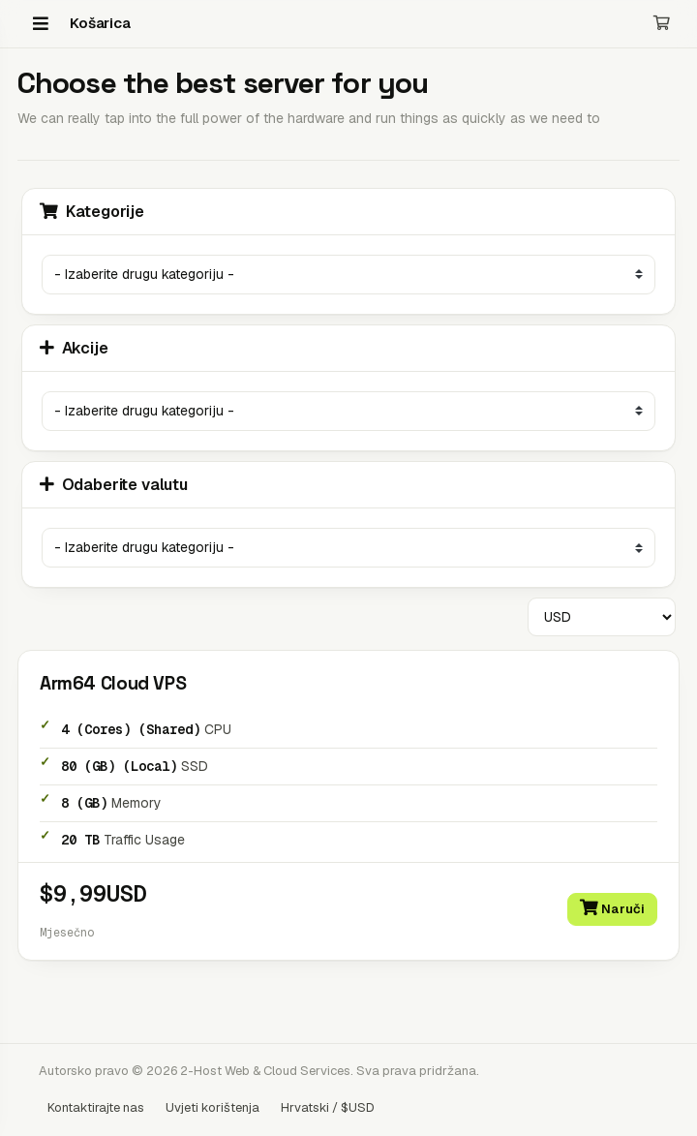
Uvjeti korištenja (212, 1107)
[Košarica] (661, 24)
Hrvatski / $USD (328, 1107)
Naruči (612, 908)
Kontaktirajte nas (95, 1107)
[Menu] (40, 23)
